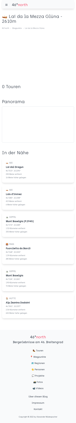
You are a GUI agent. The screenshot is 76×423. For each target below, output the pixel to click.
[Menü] (6, 5)
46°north (5, 28)
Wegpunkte (17, 28)
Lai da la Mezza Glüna (34, 28)
